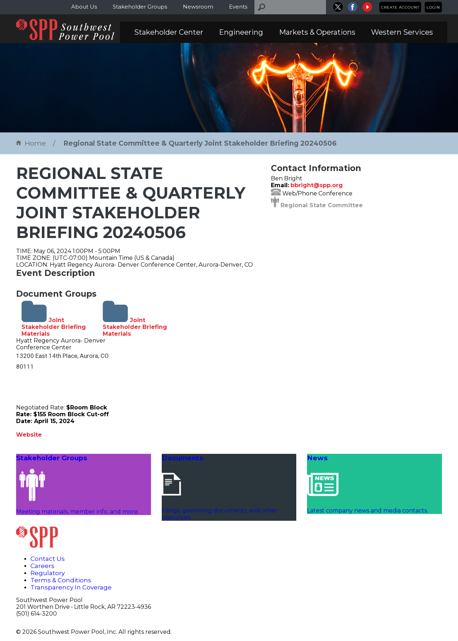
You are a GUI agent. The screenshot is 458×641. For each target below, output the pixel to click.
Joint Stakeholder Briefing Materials (53, 327)
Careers (42, 565)
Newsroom (198, 6)
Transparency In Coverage (71, 587)
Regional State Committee (322, 205)
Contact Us (47, 558)
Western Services (402, 32)
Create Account (400, 7)
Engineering (241, 32)
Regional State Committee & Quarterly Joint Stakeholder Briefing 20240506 (200, 143)
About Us (84, 6)
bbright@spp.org (317, 185)
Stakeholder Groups (140, 6)
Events (238, 6)
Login (433, 7)
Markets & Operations (317, 32)
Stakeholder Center (168, 32)
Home (31, 143)
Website (29, 434)
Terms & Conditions (60, 580)
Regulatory (47, 573)
